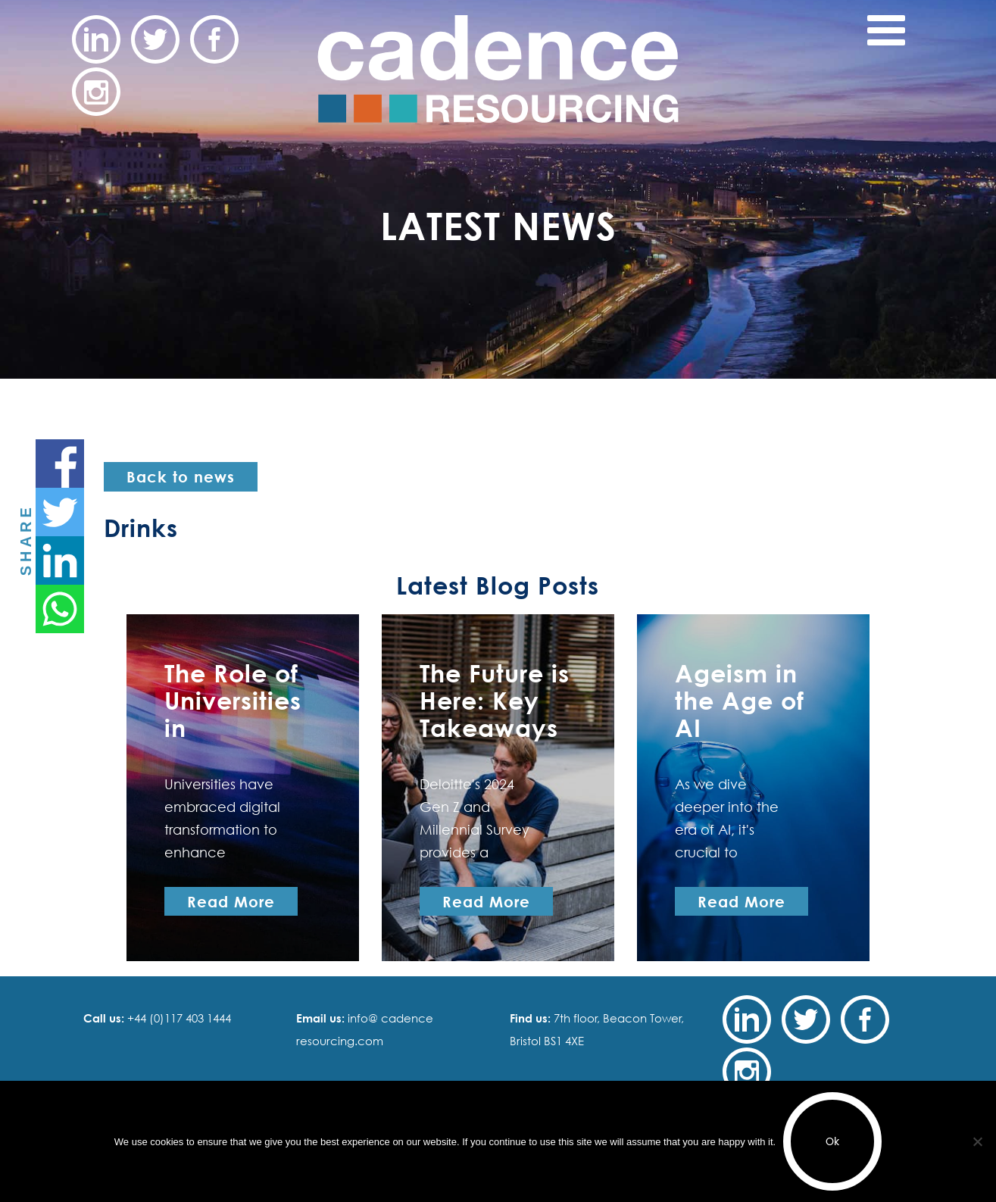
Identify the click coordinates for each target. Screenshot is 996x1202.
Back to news (180, 476)
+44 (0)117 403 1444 (177, 1018)
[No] (977, 1141)
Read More (231, 901)
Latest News (498, 225)
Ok (832, 1141)
